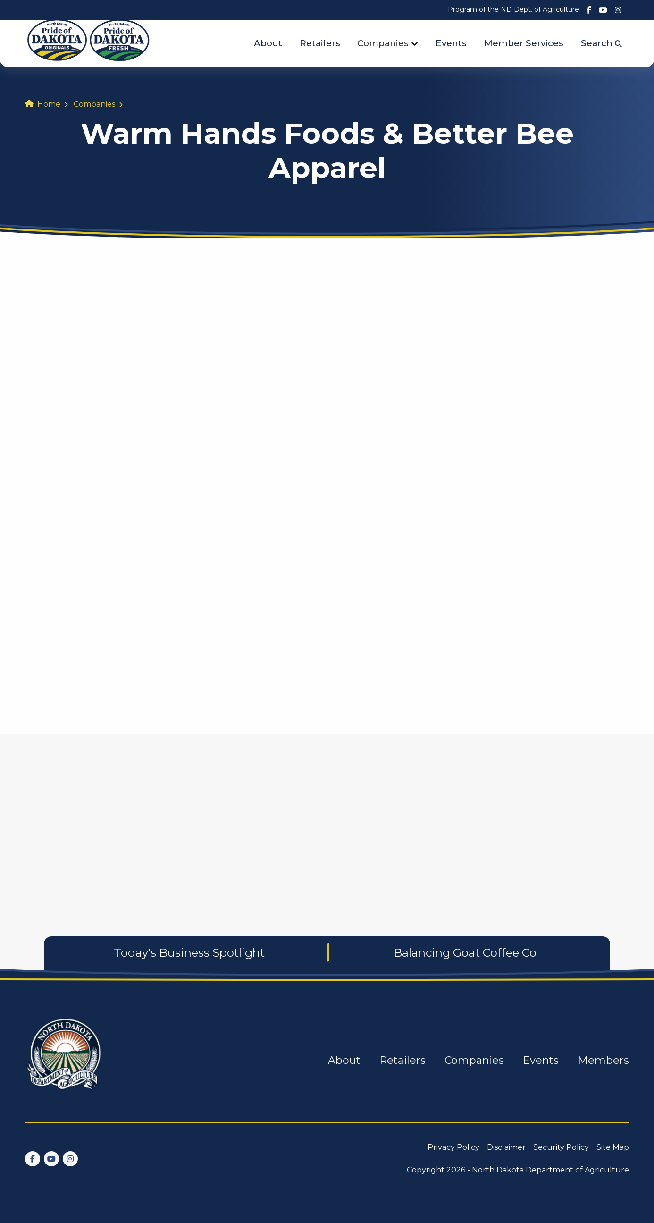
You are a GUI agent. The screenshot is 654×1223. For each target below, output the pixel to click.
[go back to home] (64, 1060)
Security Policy (561, 1147)
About (268, 43)
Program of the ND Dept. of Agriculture (513, 9)
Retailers (320, 43)
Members (603, 1060)
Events (451, 43)
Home (48, 104)
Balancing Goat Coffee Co (465, 953)
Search (601, 43)
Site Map (612, 1147)
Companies (383, 43)
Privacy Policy (453, 1147)
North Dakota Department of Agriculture (550, 1169)
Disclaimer (506, 1147)
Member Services (523, 43)
